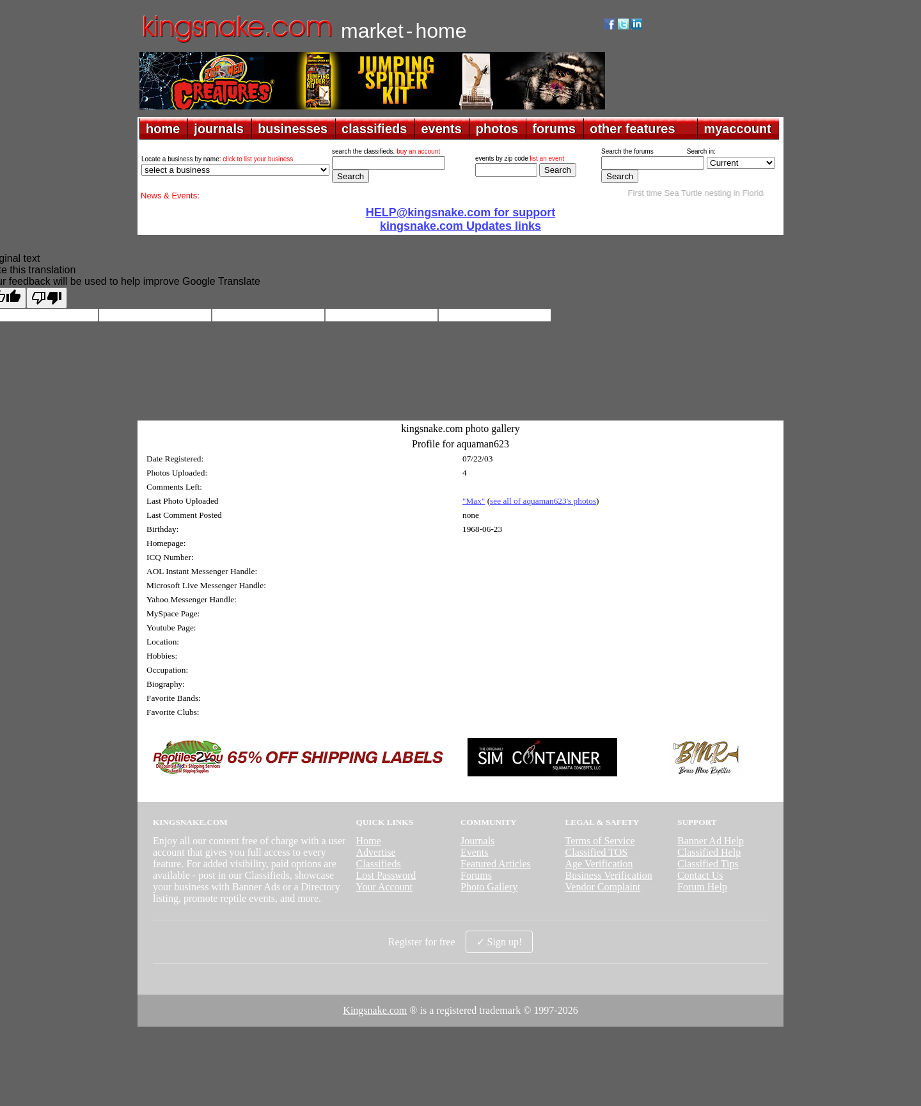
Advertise (375, 852)
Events (474, 852)
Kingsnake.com (375, 1010)
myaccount (737, 129)
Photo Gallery (488, 886)
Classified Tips (708, 863)
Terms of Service (600, 840)
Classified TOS (596, 852)
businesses (292, 129)
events (441, 129)
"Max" (473, 501)
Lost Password (386, 875)
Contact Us (700, 875)
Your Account (384, 886)
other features (632, 129)
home (163, 129)
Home (368, 840)
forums (554, 129)
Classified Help (709, 852)
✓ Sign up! (499, 941)
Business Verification (608, 875)
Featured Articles (495, 863)
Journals (477, 840)
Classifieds (378, 863)
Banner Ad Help (710, 840)
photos (497, 129)
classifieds (374, 129)
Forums (476, 875)
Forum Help (702, 886)
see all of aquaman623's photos (543, 501)
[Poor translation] (46, 298)
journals (219, 129)
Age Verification (599, 863)
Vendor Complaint (603, 886)
